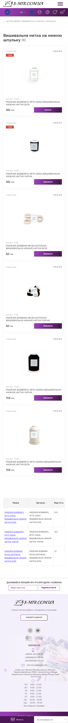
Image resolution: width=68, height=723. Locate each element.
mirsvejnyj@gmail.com (37, 665)
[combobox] (51, 719)
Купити (48, 110)
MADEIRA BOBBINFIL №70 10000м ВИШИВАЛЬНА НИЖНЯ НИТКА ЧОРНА (33, 391)
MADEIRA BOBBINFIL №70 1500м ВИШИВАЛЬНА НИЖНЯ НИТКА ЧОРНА (33, 175)
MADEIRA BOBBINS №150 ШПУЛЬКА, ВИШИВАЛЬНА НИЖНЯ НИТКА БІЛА (26, 247)
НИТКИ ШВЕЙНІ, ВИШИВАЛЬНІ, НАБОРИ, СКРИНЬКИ (31, 21)
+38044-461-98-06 (34, 654)
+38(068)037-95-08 (34, 657)
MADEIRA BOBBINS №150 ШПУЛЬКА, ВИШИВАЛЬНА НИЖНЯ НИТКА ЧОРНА (28, 319)
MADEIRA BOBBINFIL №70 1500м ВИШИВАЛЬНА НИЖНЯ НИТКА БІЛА (33, 103)
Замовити (48, 182)
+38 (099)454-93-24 (34, 660)
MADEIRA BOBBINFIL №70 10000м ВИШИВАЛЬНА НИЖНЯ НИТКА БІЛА (33, 463)
